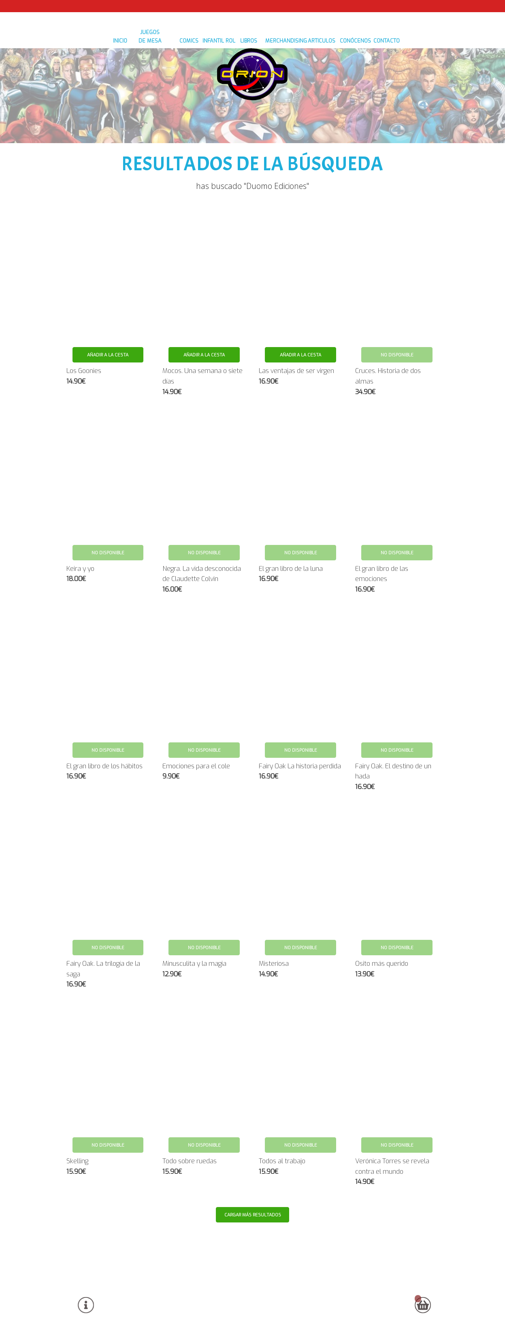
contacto (407, 110)
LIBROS (248, 110)
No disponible (397, 330)
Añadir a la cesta (107, 330)
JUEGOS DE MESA (130, 110)
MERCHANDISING (287, 110)
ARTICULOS (331, 110)
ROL (225, 110)
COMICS (171, 110)
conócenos (369, 110)
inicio (92, 110)
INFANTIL (200, 110)
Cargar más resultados (253, 1189)
